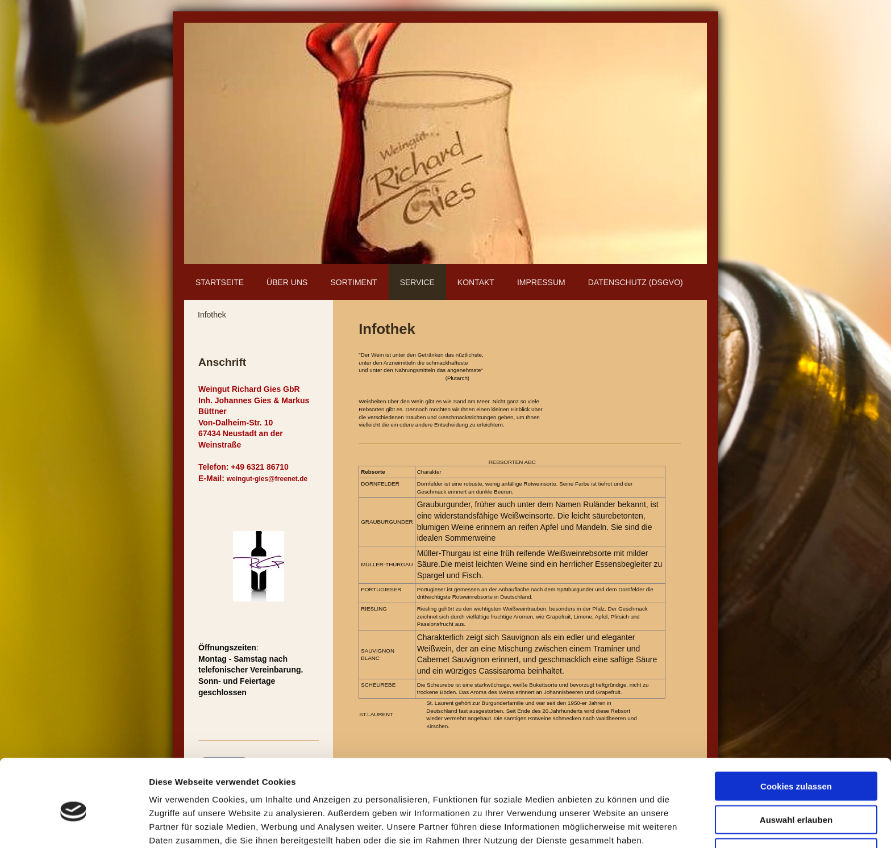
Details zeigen (604, 825)
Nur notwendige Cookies (796, 801)
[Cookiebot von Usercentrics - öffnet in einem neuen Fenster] (73, 825)
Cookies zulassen (796, 735)
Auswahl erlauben (796, 768)
